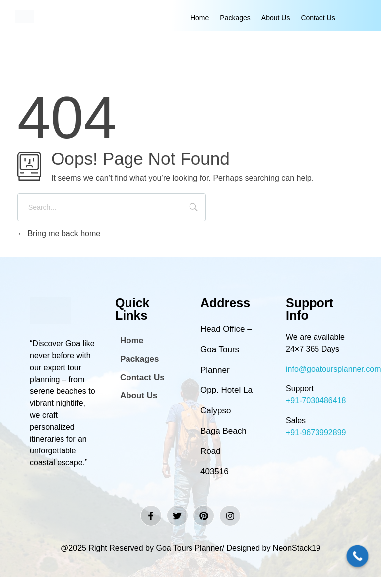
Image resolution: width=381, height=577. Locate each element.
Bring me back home (58, 233)
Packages (235, 18)
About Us (275, 18)
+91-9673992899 (316, 432)
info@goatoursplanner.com (333, 369)
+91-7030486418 (316, 400)
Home (199, 18)
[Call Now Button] (358, 556)
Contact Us (318, 18)
